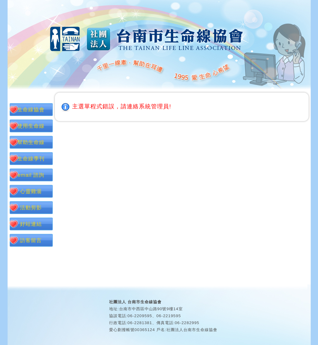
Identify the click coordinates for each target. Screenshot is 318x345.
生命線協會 (31, 110)
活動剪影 (31, 208)
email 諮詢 (31, 175)
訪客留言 (31, 240)
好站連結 (31, 224)
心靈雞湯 (31, 191)
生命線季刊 (31, 159)
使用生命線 (31, 126)
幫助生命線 (31, 142)
